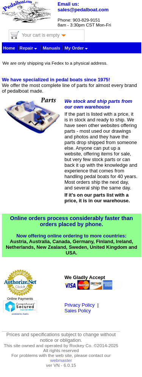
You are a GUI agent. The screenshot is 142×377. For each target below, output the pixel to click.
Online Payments (20, 299)
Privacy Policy (79, 305)
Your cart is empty (44, 35)
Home (9, 48)
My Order (76, 48)
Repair (28, 48)
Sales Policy (77, 310)
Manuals (51, 48)
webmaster (61, 360)
